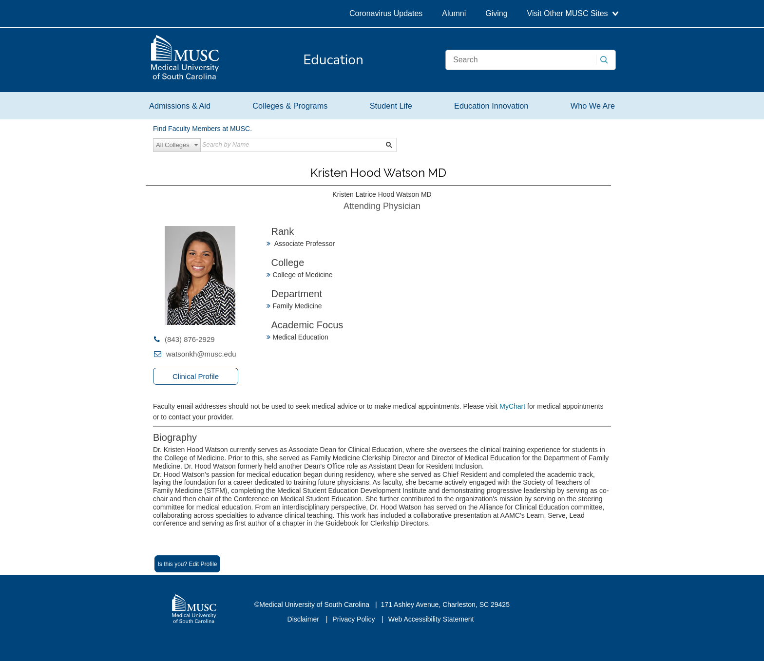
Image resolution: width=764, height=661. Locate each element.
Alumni (454, 13)
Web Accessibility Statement (431, 619)
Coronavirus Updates (385, 13)
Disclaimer (304, 619)
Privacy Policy (354, 619)
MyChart (513, 406)
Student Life (391, 105)
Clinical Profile (195, 376)
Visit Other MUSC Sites (572, 13)
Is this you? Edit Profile (187, 564)
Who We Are (593, 105)
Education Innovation (491, 105)
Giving (496, 13)
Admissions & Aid (179, 105)
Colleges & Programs (289, 105)
